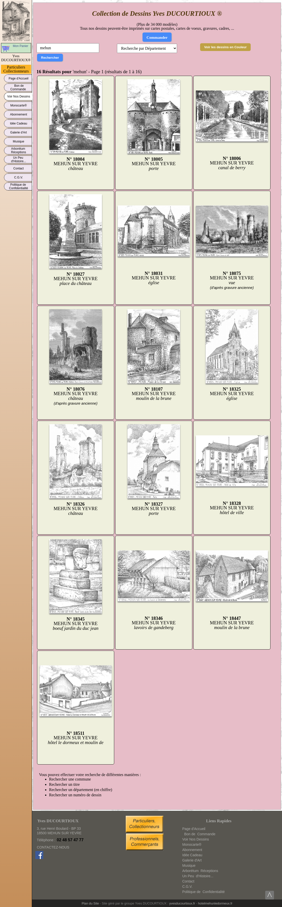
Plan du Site (90, 903)
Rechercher (50, 57)
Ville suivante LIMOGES (74, 771)
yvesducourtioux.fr (182, 903)
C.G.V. (18, 176)
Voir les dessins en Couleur (225, 47)
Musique (18, 140)
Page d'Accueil (18, 77)
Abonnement (18, 113)
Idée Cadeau (18, 122)
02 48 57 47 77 (70, 840)
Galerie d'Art (18, 131)
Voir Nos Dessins (18, 95)
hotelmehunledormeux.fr (215, 903)
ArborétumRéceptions (18, 150)
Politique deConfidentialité (18, 186)
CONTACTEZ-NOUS (53, 847)
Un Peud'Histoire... (18, 159)
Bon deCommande (18, 87)
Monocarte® (18, 104)
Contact (18, 167)
